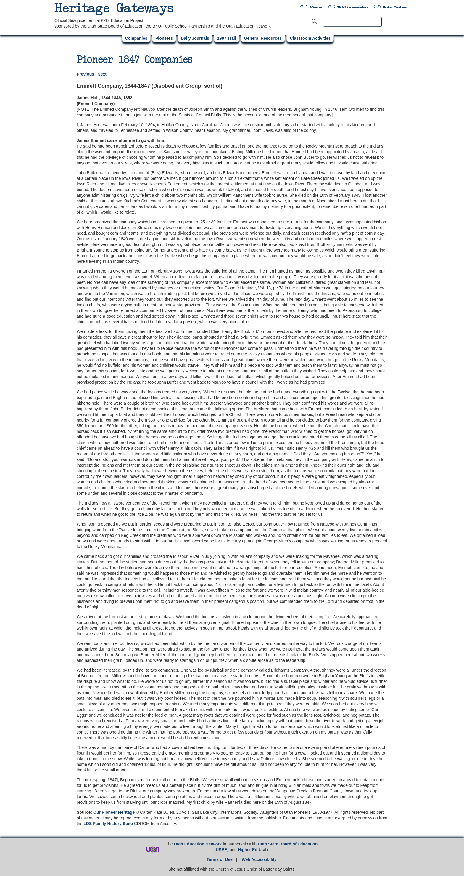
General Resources (263, 38)
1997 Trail (226, 38)
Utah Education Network (198, 844)
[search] (352, 21)
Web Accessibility (259, 859)
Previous (86, 74)
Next (102, 74)
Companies (136, 38)
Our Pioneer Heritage (114, 812)
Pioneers (164, 38)
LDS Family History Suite (108, 823)
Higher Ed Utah (253, 849)
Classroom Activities (310, 38)
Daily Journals (195, 38)
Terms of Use (220, 859)
